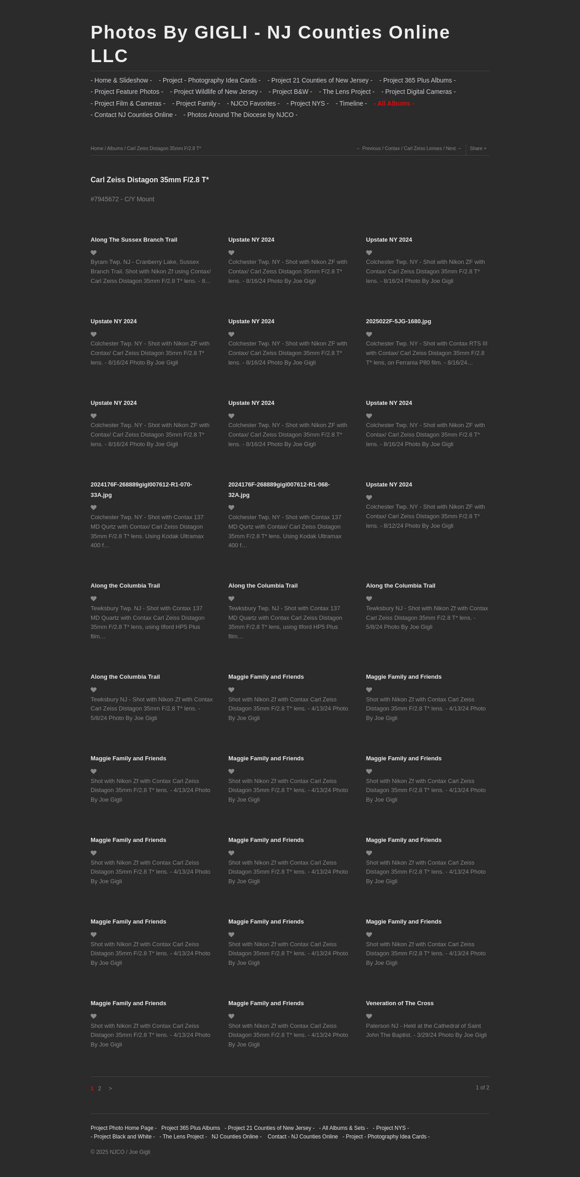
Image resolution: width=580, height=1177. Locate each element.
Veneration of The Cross (400, 1003)
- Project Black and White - (123, 1136)
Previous (371, 148)
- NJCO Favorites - (253, 103)
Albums (115, 148)
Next (451, 148)
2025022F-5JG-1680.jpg (398, 321)
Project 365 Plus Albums (190, 1128)
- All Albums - (394, 103)
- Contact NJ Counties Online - (134, 114)
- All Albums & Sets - (343, 1128)
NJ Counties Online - (237, 1136)
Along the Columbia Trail (125, 585)
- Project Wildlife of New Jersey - (215, 91)
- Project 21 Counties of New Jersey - (319, 80)
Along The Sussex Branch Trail (134, 239)
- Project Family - (196, 103)
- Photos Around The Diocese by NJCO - (241, 114)
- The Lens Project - (347, 91)
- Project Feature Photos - (127, 91)
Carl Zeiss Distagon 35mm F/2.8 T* (164, 148)
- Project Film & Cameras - (128, 103)
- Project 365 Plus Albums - (417, 80)
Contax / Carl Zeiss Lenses (413, 148)
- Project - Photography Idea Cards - (210, 80)
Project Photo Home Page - (124, 1128)
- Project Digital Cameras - (419, 91)
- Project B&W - (290, 91)
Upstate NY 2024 (251, 239)
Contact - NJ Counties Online (302, 1136)
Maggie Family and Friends (266, 676)
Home (97, 148)
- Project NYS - (307, 103)
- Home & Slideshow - (121, 80)
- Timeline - (351, 103)
